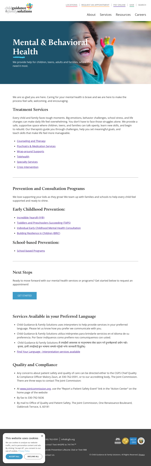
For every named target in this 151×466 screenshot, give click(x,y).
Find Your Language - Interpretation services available (48, 351)
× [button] (42, 436)
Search (142, 4)
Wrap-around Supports (30, 151)
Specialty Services (27, 161)
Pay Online (119, 4)
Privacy (142, 454)
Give (132, 4)
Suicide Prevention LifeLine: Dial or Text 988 (65, 449)
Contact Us (49, 454)
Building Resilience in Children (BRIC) (38, 233)
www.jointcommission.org (35, 388)
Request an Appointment (95, 4)
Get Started (25, 295)
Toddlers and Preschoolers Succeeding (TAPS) (43, 222)
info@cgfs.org (68, 439)
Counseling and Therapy (31, 141)
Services (106, 14)
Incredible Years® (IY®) (30, 217)
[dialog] (24, 448)
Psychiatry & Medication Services (36, 146)
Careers (140, 14)
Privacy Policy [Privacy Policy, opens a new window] (23, 451)
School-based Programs (31, 250)
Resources (123, 14)
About (91, 14)
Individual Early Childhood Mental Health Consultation (49, 228)
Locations (71, 4)
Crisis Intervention (27, 167)
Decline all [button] (33, 456)
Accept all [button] (14, 456)
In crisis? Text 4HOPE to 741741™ (60, 444)
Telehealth (23, 156)
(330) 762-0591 (51, 439)
